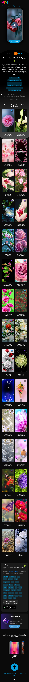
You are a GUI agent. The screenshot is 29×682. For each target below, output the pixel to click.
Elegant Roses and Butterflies (8, 374)
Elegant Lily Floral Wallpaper (21, 135)
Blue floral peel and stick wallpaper (14, 88)
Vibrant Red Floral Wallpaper (21, 524)
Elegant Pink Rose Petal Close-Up (21, 284)
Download (14, 41)
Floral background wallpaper (14, 80)
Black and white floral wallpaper (14, 85)
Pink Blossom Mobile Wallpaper (8, 165)
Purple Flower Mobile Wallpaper (21, 494)
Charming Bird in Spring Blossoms (21, 464)
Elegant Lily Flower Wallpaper (21, 224)
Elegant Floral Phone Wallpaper (21, 344)
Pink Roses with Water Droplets (21, 254)
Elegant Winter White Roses (21, 554)
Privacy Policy (10, 675)
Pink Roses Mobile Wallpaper (21, 194)
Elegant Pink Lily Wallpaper (8, 194)
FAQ (16, 675)
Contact (5, 673)
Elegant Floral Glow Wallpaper (8, 224)
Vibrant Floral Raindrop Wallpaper (8, 284)
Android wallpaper (14, 571)
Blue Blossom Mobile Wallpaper (8, 404)
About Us (10, 673)
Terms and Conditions (19, 673)
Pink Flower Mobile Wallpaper (8, 135)
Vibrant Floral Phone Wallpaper (8, 344)
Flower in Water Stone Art (8, 554)
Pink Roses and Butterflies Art (8, 314)
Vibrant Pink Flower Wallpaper (21, 434)
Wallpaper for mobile (14, 77)
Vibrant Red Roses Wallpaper (21, 314)
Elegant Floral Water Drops (21, 374)
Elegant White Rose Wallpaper (8, 464)
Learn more (14, 626)
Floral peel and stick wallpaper (14, 82)
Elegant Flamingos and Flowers (21, 165)
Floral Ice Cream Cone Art (21, 404)
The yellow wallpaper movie (14, 90)
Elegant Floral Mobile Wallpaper (8, 434)
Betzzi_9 (18, 53)
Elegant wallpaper (18, 6)
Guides (20, 675)
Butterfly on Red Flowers (8, 494)
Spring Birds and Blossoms (8, 254)
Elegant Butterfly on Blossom (8, 524)
